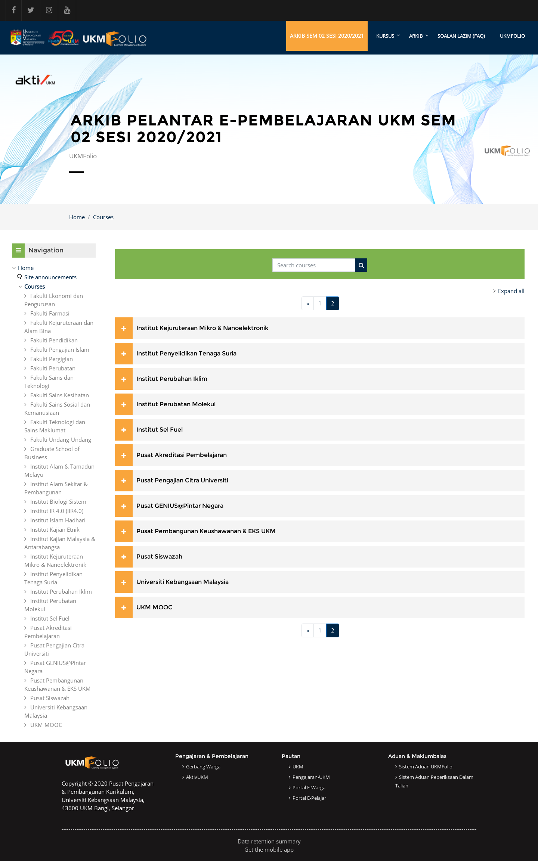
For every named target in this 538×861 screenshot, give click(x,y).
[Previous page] (308, 304)
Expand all (511, 291)
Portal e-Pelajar (309, 798)
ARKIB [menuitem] (416, 35)
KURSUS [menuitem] (385, 35)
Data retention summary (269, 841)
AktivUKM (197, 777)
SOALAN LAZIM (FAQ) (461, 35)
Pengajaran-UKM (311, 777)
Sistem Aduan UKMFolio (425, 766)
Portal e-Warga (309, 787)
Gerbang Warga (203, 766)
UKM (298, 766)
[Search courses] (314, 265)
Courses (103, 217)
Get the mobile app (269, 849)
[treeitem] (54, 496)
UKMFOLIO (512, 35)
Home (77, 217)
